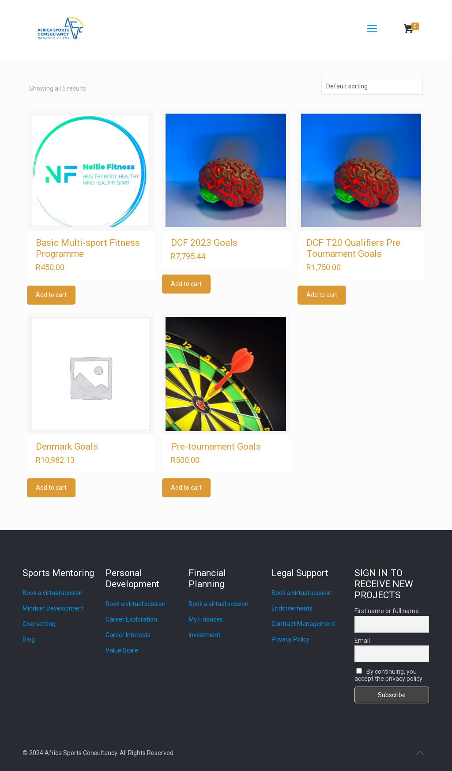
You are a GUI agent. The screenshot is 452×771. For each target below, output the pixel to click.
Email (362, 640)
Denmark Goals (67, 446)
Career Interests (128, 634)
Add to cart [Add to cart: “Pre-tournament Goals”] (186, 487)
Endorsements (292, 608)
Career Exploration (131, 619)
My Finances (205, 619)
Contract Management (303, 623)
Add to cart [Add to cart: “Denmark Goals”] (51, 487)
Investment (204, 634)
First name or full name (386, 611)
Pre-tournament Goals (216, 446)
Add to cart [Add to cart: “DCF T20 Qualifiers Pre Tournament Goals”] (321, 294)
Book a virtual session (53, 592)
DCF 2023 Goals (204, 242)
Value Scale (121, 650)
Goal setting (39, 623)
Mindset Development (53, 608)
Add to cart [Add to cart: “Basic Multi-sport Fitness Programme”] (51, 294)
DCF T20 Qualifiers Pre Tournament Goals (353, 248)
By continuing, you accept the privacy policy (388, 675)
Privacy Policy (290, 639)
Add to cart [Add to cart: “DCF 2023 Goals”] (186, 283)
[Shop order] (372, 86)
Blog (29, 639)
